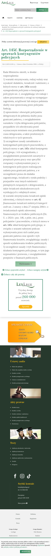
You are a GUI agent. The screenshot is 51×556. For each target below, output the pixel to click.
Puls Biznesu (37, 532)
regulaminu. (41, 545)
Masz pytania (22, 503)
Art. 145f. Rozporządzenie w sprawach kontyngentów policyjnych (22, 31)
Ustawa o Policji (35, 25)
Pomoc (18, 514)
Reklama (33, 514)
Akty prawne (23, 25)
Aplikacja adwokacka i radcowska (21, 448)
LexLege (23, 338)
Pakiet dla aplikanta (17, 366)
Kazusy (23, 336)
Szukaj (42, 10)
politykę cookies (8, 547)
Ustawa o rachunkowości (19, 379)
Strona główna (13, 25)
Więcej (29, 18)
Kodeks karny (15, 407)
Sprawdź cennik (22, 324)
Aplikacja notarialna (17, 454)
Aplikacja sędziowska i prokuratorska (22, 458)
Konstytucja (15, 423)
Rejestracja (34, 3)
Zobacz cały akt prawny (13, 274)
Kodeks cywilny (16, 373)
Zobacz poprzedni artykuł (14, 270)
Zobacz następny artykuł (37, 270)
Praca (18, 523)
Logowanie (44, 3)
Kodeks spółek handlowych (19, 417)
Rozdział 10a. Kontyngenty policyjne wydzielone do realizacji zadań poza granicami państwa (23, 28)
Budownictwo (13, 536)
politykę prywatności (21, 547)
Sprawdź (25, 306)
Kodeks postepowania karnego (20, 383)
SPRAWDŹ (43, 42)
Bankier (37, 536)
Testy (9, 18)
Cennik (19, 18)
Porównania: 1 (25, 264)
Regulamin (33, 518)
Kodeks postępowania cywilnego (21, 376)
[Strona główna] (3, 18)
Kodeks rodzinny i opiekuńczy (20, 414)
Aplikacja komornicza (18, 451)
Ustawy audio (26, 333)
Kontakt (17, 518)
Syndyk (14, 461)
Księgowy (14, 464)
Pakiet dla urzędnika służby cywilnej (22, 370)
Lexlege (13, 532)
